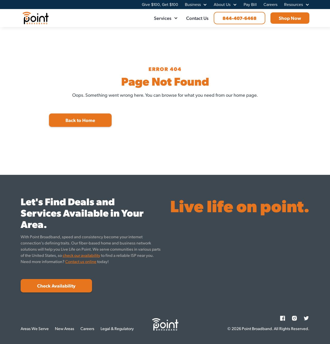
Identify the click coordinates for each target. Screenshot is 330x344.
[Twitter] (306, 318)
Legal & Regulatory (117, 328)
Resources (293, 4)
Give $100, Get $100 (160, 4)
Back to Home (80, 120)
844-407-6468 (239, 18)
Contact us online (80, 261)
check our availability (81, 255)
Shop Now (290, 18)
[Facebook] (282, 318)
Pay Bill (250, 4)
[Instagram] (294, 318)
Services (162, 18)
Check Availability (56, 286)
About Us (222, 4)
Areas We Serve (35, 328)
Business (193, 4)
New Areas (64, 328)
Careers (270, 4)
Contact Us (197, 18)
